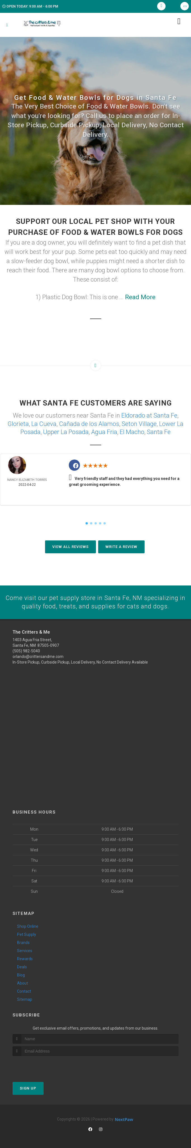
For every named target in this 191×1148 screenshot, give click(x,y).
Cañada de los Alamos (89, 423)
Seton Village (139, 423)
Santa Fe (159, 431)
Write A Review (121, 546)
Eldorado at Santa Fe (149, 415)
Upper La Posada (66, 431)
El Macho (132, 431)
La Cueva (43, 423)
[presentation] (42, 1066)
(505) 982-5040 (26, 650)
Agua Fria (104, 431)
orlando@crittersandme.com (38, 656)
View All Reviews (70, 546)
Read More (140, 297)
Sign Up (28, 1088)
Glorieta (18, 423)
